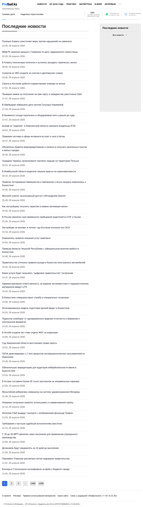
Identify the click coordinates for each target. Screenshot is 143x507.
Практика (71, 4)
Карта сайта (63, 496)
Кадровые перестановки (32, 14)
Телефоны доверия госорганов (135, 14)
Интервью (110, 4)
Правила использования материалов (39, 496)
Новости (42, 4)
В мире (98, 4)
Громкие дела (8, 14)
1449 (41, 483)
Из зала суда (56, 4)
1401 (92, 13)
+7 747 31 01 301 (109, 496)
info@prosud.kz (95, 496)
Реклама (17, 496)
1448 (32, 483)
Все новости (118, 35)
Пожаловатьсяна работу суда (114, 14)
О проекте (6, 496)
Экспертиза (85, 4)
